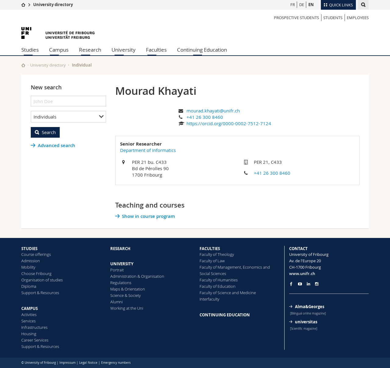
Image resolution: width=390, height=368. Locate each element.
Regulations (120, 282)
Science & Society (125, 295)
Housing (28, 333)
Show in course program (148, 216)
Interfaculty (209, 299)
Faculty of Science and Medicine (228, 292)
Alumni (116, 301)
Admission (30, 260)
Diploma (28, 286)
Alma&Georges (309, 306)
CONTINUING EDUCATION (225, 315)
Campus (59, 49)
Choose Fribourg (36, 273)
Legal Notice (88, 363)
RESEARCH (120, 248)
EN (311, 4)
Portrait (117, 270)
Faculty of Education (218, 286)
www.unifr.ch (302, 273)
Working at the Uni (126, 308)
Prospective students (296, 17)
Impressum (67, 363)
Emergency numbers (116, 363)
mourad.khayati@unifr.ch (213, 111)
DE (301, 4)
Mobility (28, 267)
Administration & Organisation (137, 276)
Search (49, 132)
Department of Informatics (148, 150)
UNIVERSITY (121, 264)
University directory (53, 4)
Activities (29, 314)
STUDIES (29, 248)
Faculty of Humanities (219, 280)
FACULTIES (210, 248)
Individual (82, 65)
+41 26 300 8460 (204, 117)
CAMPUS (29, 308)
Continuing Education (202, 49)
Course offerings (36, 254)
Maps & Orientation (127, 289)
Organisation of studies (42, 280)
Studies (30, 49)
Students (332, 17)
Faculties (156, 49)
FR (292, 4)
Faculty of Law (212, 260)
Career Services (34, 340)
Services (28, 321)
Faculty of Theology (217, 254)
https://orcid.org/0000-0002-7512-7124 (228, 123)
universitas (306, 322)
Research (90, 49)
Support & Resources (40, 292)
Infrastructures (34, 327)
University (124, 49)
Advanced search (56, 145)
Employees (358, 17)
